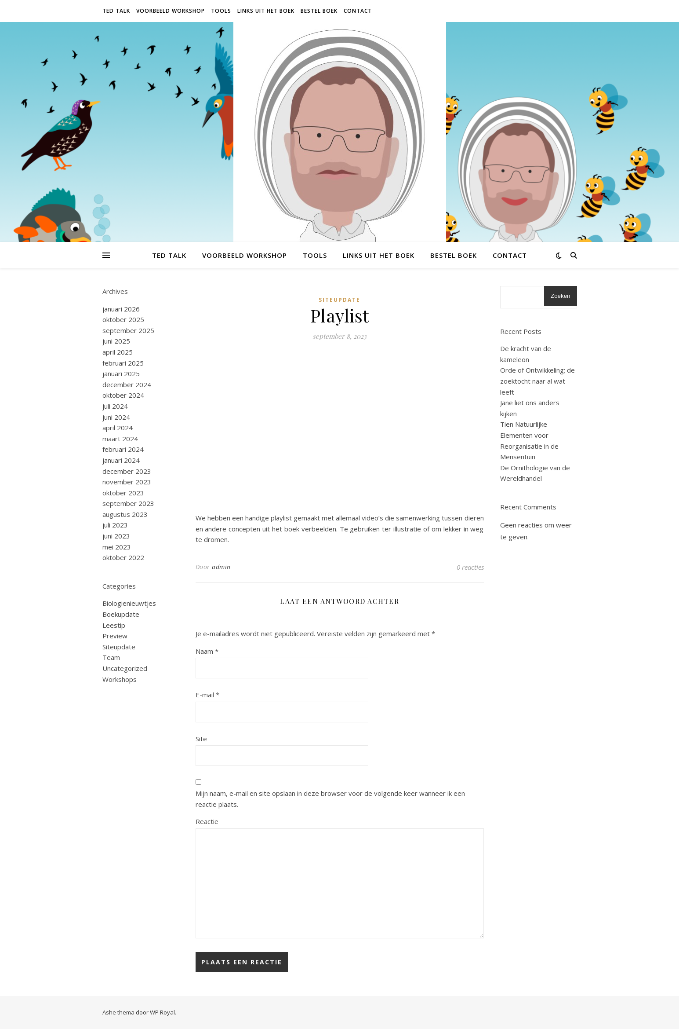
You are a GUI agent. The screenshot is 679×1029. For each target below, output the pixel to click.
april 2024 (117, 427)
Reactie (207, 821)
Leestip (113, 625)
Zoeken (560, 296)
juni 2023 (116, 535)
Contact (358, 11)
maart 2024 (120, 438)
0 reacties (470, 567)
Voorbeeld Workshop (170, 11)
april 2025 (117, 352)
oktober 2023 (123, 492)
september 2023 (128, 503)
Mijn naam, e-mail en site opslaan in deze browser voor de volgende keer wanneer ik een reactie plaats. (330, 799)
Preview (114, 635)
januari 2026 (121, 308)
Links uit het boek (265, 11)
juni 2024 (116, 417)
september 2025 (128, 330)
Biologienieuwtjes (129, 603)
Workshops (119, 679)
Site (201, 738)
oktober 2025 (123, 319)
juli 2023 (115, 524)
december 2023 (126, 471)
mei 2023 (116, 546)
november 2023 (126, 481)
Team (111, 657)
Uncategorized (124, 668)
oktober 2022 (123, 557)
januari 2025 (121, 373)
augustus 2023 (125, 514)
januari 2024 (121, 460)
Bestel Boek (319, 11)
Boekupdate (120, 614)
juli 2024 (115, 406)
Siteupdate (118, 646)
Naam (207, 651)
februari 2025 (123, 363)
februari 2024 (123, 449)
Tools (221, 11)
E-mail (207, 694)
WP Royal (162, 1012)
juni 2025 (116, 341)
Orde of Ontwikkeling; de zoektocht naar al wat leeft (537, 381)
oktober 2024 (123, 395)
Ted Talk (116, 11)
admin (221, 567)
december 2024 (126, 384)
